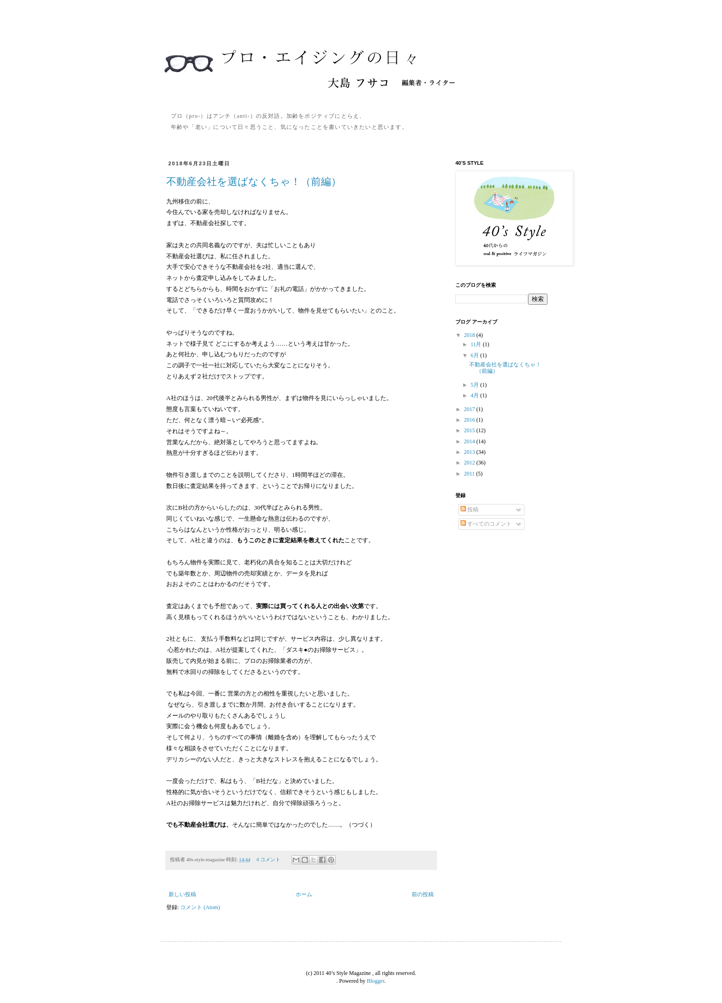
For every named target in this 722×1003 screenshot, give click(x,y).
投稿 (469, 509)
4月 (475, 395)
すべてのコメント (486, 524)
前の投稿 (423, 894)
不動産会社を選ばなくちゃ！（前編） (253, 181)
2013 (470, 452)
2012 (470, 462)
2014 (470, 441)
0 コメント (268, 859)
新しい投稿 (182, 894)
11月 (477, 344)
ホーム (304, 894)
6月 (475, 355)
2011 (470, 473)
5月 (475, 385)
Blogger (375, 981)
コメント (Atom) (200, 907)
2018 (470, 335)
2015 (470, 430)
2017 (470, 409)
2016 (470, 420)
